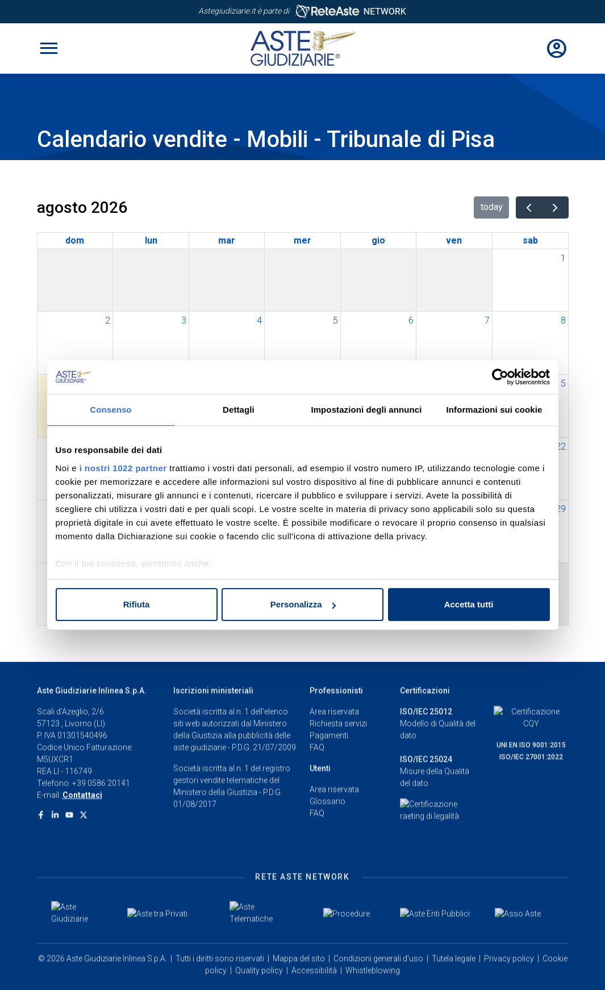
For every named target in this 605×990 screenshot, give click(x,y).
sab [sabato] (530, 240)
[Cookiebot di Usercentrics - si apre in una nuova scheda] (500, 376)
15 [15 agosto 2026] (561, 383)
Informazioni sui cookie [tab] (495, 409)
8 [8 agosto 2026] (563, 320)
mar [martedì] (226, 240)
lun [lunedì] (151, 240)
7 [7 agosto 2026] (487, 320)
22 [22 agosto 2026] (561, 446)
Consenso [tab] (110, 409)
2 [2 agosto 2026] (107, 320)
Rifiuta (136, 604)
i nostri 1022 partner (123, 468)
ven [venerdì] (454, 240)
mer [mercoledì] (302, 240)
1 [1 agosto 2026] (563, 258)
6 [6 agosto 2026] (411, 320)
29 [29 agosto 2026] (561, 509)
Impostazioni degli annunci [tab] (366, 409)
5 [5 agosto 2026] (335, 320)
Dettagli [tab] (238, 409)
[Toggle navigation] (49, 48)
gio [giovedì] (378, 240)
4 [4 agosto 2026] (259, 320)
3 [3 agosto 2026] (183, 320)
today (492, 207)
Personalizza (303, 604)
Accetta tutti (469, 604)
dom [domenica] (74, 240)
